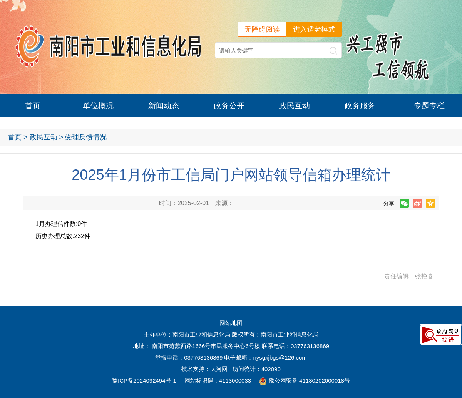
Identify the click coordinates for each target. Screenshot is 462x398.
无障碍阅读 (262, 29)
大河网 (219, 369)
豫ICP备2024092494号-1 (144, 380)
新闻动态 (163, 105)
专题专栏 (429, 105)
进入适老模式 (314, 29)
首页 (32, 105)
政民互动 (294, 105)
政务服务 (360, 105)
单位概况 (98, 105)
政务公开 (229, 105)
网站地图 (231, 323)
